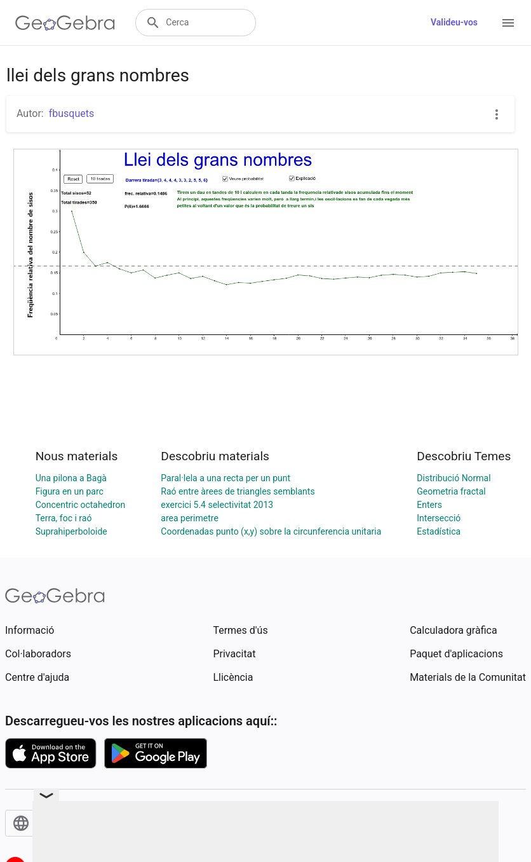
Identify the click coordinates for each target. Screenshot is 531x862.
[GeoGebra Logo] (65, 23)
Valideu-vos (454, 22)
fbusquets (72, 113)
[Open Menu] (508, 23)
